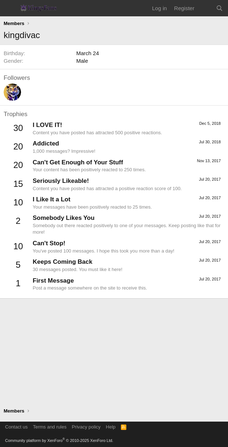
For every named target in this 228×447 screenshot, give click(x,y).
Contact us (16, 427)
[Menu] (10, 8)
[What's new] (205, 8)
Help (111, 427)
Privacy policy (86, 427)
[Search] (219, 8)
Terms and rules (49, 427)
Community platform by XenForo (59, 440)
